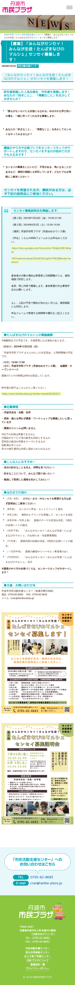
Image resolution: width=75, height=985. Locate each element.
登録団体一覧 (37, 964)
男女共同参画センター (37, 952)
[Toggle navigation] (69, 8)
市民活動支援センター (37, 948)
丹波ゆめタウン (41, 934)
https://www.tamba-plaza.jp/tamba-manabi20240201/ (31, 393)
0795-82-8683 (41, 877)
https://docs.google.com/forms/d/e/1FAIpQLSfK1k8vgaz (41, 250)
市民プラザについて (38, 960)
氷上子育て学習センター (37, 956)
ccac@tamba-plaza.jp (46, 883)
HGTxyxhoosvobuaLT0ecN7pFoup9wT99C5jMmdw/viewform (41, 260)
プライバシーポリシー (37, 968)
